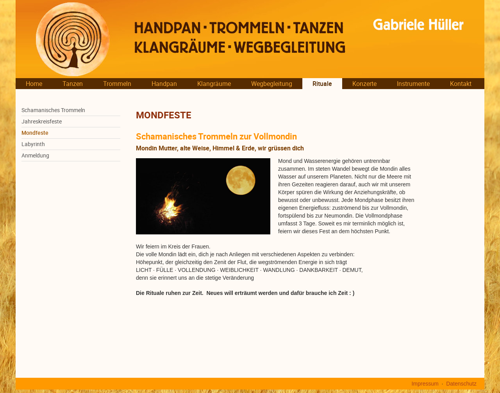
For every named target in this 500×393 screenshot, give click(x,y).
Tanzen (72, 83)
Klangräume (214, 83)
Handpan (164, 83)
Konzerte (364, 83)
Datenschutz (461, 383)
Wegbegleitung (271, 83)
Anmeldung (35, 155)
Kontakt (460, 83)
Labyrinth (33, 144)
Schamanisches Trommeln (53, 110)
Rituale (322, 83)
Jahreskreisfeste (41, 121)
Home (34, 83)
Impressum (424, 383)
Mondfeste (34, 132)
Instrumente (413, 83)
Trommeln (117, 83)
